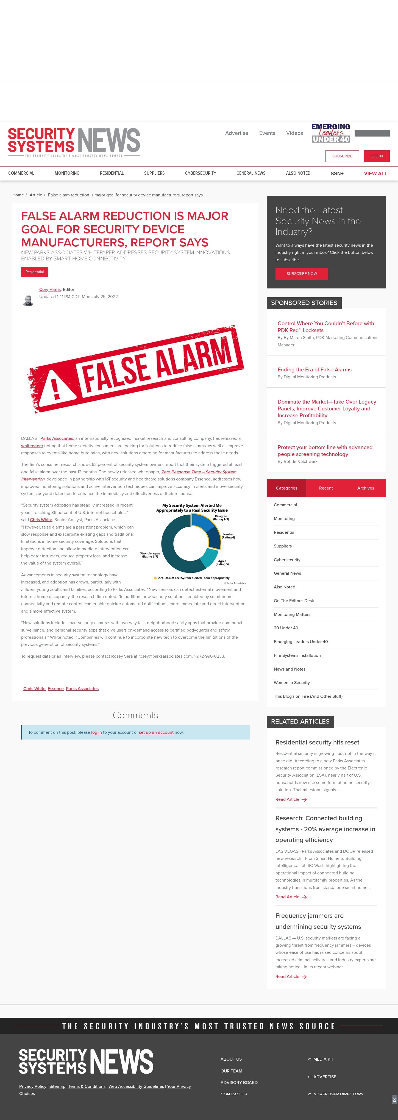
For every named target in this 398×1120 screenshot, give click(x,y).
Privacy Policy (32, 1086)
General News (251, 173)
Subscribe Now (302, 273)
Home (18, 195)
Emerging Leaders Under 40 (301, 641)
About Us (231, 1059)
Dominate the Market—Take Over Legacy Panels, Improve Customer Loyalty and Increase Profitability (327, 409)
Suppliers (154, 173)
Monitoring (67, 173)
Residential (112, 173)
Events (267, 133)
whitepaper (32, 446)
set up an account (156, 732)
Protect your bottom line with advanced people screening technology (325, 451)
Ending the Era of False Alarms (315, 369)
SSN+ (337, 173)
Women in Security (292, 682)
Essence (56, 688)
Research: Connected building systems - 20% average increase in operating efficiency (325, 829)
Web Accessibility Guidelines (136, 1086)
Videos (294, 133)
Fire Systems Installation (297, 655)
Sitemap (57, 1086)
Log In (377, 156)
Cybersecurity (200, 173)
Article (36, 195)
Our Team (231, 1071)
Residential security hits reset (317, 742)
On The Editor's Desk (294, 601)
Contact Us (234, 1094)
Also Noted (298, 173)
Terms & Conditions (86, 1086)
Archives (365, 488)
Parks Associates (56, 438)
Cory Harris (50, 289)
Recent (326, 488)
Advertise (236, 133)
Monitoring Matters (292, 614)
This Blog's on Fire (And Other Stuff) (308, 696)
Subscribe (342, 156)
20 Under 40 (286, 628)
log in (96, 732)
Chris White (41, 520)
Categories (286, 488)
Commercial (21, 173)
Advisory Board (239, 1082)
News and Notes (289, 669)
